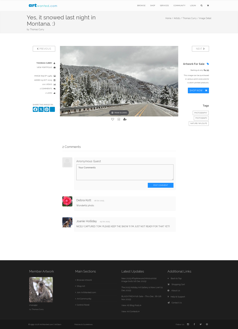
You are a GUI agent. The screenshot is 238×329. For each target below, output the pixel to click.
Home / (169, 18)
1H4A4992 (33, 305)
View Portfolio (44, 67)
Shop (152, 5)
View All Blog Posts (131, 305)
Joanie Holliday (86, 221)
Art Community (84, 299)
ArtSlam (58, 324)
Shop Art (81, 286)
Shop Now (198, 90)
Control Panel (83, 305)
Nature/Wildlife (198, 123)
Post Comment (160, 185)
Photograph (201, 118)
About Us (173, 290)
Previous (44, 49)
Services (164, 5)
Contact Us (174, 302)
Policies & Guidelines (83, 324)
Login (193, 5)
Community (179, 5)
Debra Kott (83, 200)
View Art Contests (130, 311)
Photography (200, 113)
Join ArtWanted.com (86, 292)
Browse (141, 5)
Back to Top (174, 278)
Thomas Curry (37, 29)
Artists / (178, 18)
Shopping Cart (176, 284)
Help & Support (176, 296)
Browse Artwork (84, 280)
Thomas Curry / (190, 18)
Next (200, 49)
